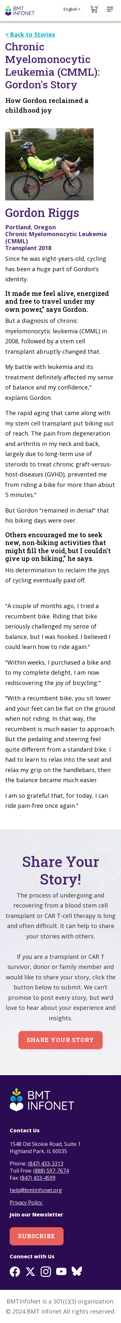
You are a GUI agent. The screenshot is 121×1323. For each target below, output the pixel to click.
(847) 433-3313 (45, 1163)
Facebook (15, 1271)
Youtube (61, 1271)
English (70, 9)
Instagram (46, 1271)
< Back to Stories (30, 34)
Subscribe (36, 1236)
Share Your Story (60, 1040)
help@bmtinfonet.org (36, 1190)
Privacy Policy (26, 1202)
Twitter (30, 1271)
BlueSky (77, 1271)
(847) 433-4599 (37, 1177)
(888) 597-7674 (51, 1170)
